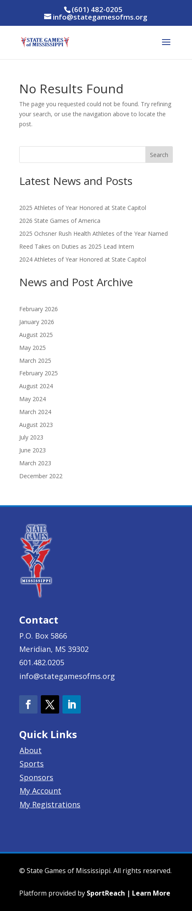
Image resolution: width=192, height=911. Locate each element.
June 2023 (32, 450)
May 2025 (32, 348)
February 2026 (38, 309)
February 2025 (38, 373)
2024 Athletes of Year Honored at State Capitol (82, 259)
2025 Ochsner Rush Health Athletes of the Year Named (93, 233)
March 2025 (35, 360)
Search (159, 155)
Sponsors (36, 777)
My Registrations (50, 804)
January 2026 (36, 322)
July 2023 (31, 437)
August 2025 (36, 335)
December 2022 (40, 476)
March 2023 (35, 463)
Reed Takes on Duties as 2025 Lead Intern (76, 246)
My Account (40, 791)
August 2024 (36, 386)
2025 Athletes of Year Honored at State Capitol (82, 208)
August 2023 (36, 425)
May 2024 (32, 399)
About (31, 750)
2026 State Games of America (59, 221)
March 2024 (35, 412)
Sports (32, 764)
